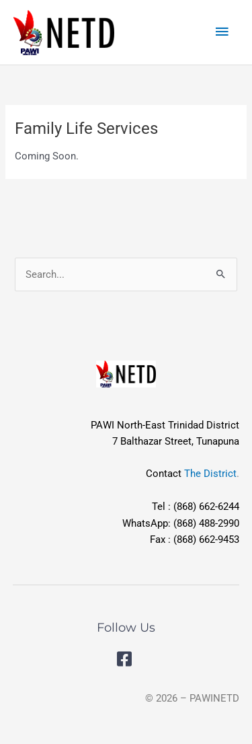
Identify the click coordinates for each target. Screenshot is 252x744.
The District (210, 474)
